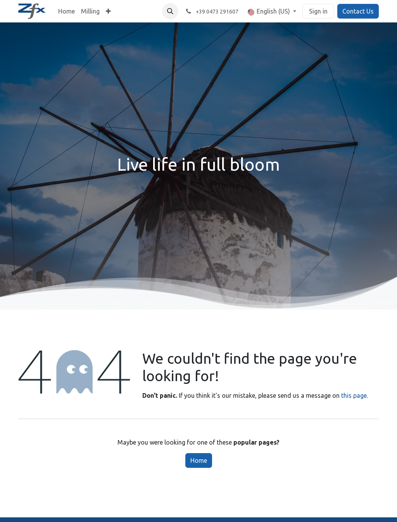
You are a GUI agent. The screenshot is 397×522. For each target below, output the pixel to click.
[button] (170, 11)
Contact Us (358, 11)
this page (354, 395)
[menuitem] (66, 11)
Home (198, 460)
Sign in (318, 11)
